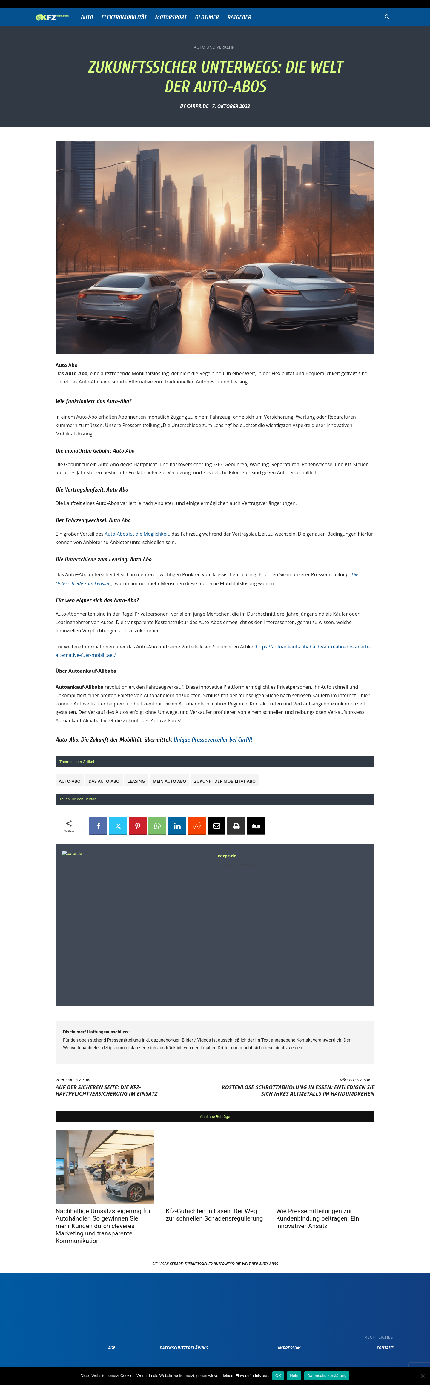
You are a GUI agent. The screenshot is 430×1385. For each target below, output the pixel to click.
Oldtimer (207, 17)
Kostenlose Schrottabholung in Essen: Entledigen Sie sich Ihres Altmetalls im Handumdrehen (298, 1090)
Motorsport (171, 17)
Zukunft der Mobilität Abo (225, 781)
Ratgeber (239, 17)
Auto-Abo (70, 781)
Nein (294, 1375)
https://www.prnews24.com (237, 864)
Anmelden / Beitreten (97, 4)
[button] (387, 18)
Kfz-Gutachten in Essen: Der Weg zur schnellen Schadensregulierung (214, 1214)
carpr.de (197, 106)
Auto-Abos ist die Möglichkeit (137, 534)
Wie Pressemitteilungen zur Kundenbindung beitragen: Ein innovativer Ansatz (317, 1218)
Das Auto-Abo (104, 781)
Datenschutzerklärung (326, 1375)
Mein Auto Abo (169, 781)
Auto (87, 17)
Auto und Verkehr (214, 47)
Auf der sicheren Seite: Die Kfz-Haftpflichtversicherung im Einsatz (106, 1090)
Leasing (136, 781)
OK (278, 1375)
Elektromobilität (124, 17)
